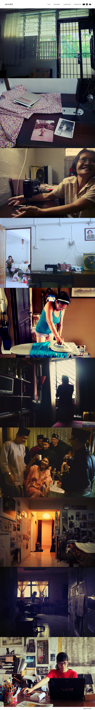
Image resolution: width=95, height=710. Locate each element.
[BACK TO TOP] (85, 709)
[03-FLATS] (9, 4)
